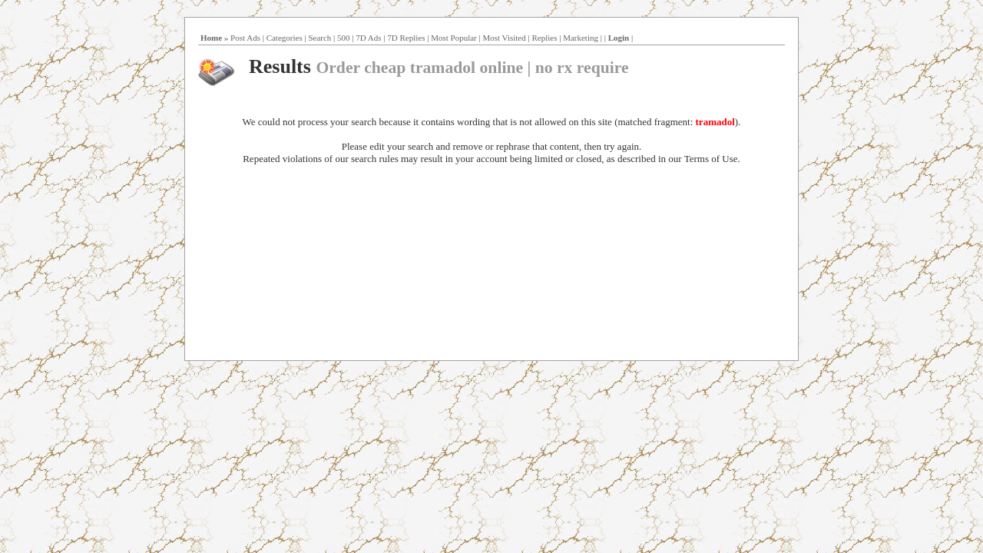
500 (343, 37)
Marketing (580, 37)
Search (319, 37)
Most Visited (503, 37)
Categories (284, 37)
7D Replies (406, 37)
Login (619, 37)
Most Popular (454, 37)
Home (211, 37)
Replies (544, 37)
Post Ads (245, 37)
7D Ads (368, 37)
